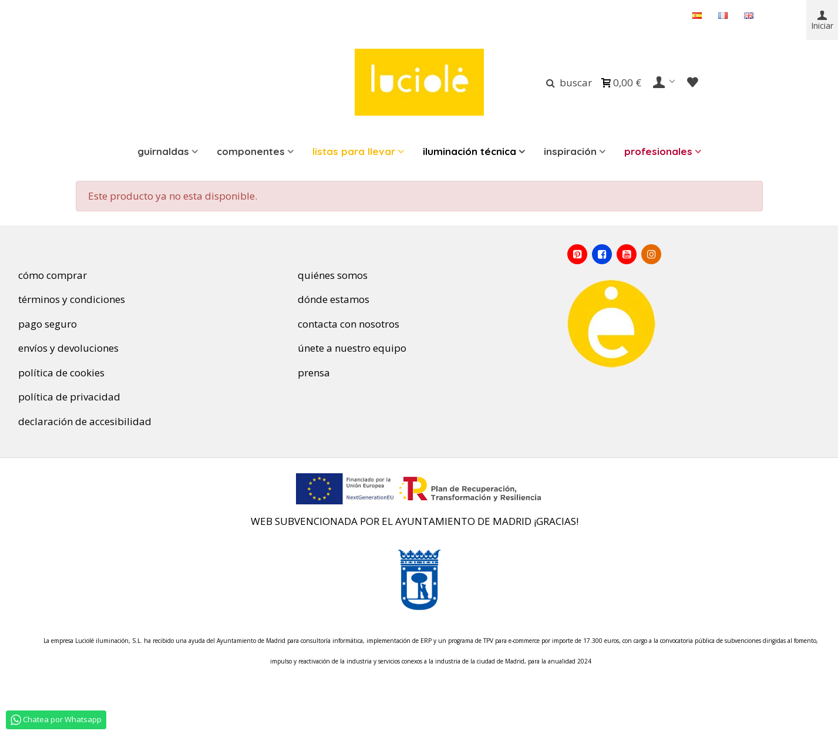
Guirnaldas (163, 151)
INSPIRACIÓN (570, 151)
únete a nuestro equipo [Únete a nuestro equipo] (348, 348)
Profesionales (658, 151)
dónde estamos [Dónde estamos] (328, 299)
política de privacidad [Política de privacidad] (67, 396)
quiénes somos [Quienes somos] (328, 275)
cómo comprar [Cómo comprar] (48, 275)
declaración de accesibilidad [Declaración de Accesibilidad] (80, 421)
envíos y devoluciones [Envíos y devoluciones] (64, 348)
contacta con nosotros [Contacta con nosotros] (348, 324)
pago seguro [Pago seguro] (43, 324)
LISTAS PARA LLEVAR (353, 151)
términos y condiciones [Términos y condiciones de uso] (67, 299)
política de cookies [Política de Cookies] (59, 372)
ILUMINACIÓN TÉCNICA (469, 151)
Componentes (251, 151)
